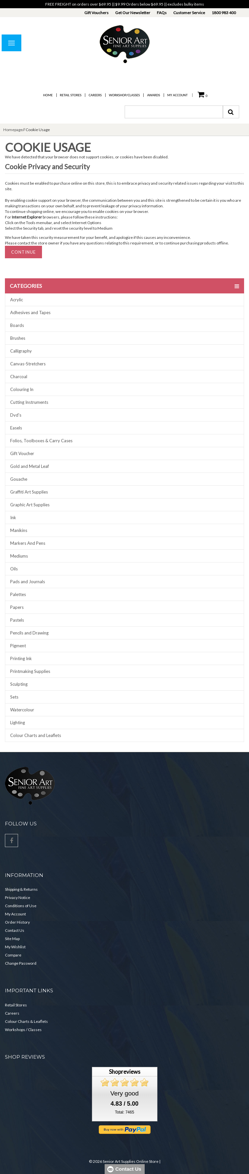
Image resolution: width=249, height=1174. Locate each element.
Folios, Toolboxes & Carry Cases (41, 440)
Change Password (20, 963)
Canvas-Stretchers (28, 363)
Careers (95, 95)
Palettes (18, 594)
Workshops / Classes (23, 1029)
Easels (16, 427)
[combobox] (174, 111)
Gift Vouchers (96, 12)
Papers (17, 607)
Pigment (18, 645)
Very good (124, 1093)
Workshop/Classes (124, 95)
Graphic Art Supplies (30, 504)
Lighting (17, 722)
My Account (177, 95)
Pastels (17, 620)
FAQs (162, 12)
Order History (17, 922)
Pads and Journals (27, 581)
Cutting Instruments (29, 402)
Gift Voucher (22, 453)
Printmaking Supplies (30, 671)
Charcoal (18, 376)
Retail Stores (71, 95)
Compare (13, 955)
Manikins (18, 530)
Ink (13, 517)
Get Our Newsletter (132, 12)
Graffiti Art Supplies (29, 492)
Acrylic (16, 299)
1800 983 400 (224, 12)
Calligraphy (21, 351)
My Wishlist (15, 946)
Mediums (19, 556)
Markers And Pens (27, 543)
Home (48, 95)
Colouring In (21, 389)
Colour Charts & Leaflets (26, 1021)
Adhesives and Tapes (30, 312)
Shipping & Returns (21, 889)
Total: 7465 (124, 1112)
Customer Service (189, 12)
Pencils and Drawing (29, 632)
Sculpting (19, 684)
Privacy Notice (17, 897)
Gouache (18, 479)
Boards (17, 325)
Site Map (12, 938)
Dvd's (15, 415)
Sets (14, 697)
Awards (153, 95)
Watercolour (22, 709)
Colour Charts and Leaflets (35, 735)
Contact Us (14, 930)
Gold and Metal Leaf (29, 466)
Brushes (17, 338)
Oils (14, 568)
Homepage (13, 129)
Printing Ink (21, 658)
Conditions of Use (20, 905)
